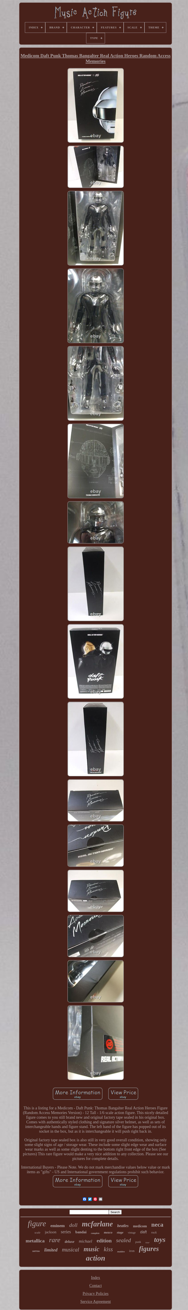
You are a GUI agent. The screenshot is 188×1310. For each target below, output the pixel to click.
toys (160, 1239)
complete (95, 1233)
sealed (123, 1240)
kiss (108, 1249)
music (91, 1249)
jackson (50, 1232)
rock (153, 1232)
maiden (121, 1251)
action (95, 1258)
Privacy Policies (95, 1293)
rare (54, 1239)
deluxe (70, 1241)
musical (70, 1250)
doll (73, 1225)
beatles (123, 1226)
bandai (81, 1232)
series (66, 1231)
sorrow (36, 1251)
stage (120, 1232)
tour (148, 1242)
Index (95, 1277)
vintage (132, 1232)
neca (157, 1224)
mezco (108, 1232)
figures (149, 1249)
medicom (140, 1226)
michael (85, 1241)
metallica (35, 1240)
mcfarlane (97, 1224)
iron (132, 1251)
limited (50, 1250)
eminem (57, 1225)
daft (143, 1232)
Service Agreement (95, 1301)
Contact (95, 1285)
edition (104, 1240)
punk (138, 1241)
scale (37, 1232)
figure (37, 1223)
